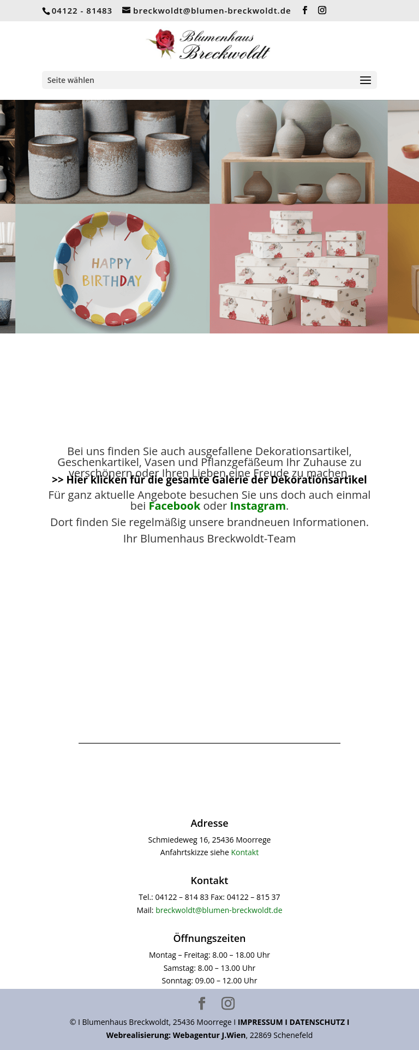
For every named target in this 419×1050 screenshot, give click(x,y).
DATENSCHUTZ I (320, 1022)
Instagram (258, 505)
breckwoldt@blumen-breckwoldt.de (218, 910)
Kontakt (245, 852)
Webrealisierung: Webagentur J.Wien (176, 1035)
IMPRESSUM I (264, 1022)
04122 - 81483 (82, 10)
